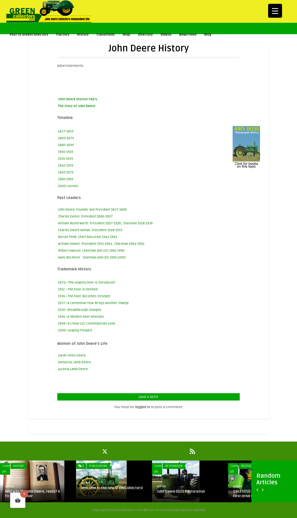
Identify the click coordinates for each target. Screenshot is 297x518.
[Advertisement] (149, 80)
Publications (98, 466)
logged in (142, 407)
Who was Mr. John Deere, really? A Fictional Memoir (32, 493)
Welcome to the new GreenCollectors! (112, 488)
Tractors (62, 35)
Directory (145, 35)
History (83, 35)
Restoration (173, 466)
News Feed (187, 35)
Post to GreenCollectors (29, 35)
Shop (126, 35)
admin (9, 486)
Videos (166, 35)
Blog (207, 35)
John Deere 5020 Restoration (181, 491)
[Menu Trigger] (275, 11)
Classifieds (106, 35)
